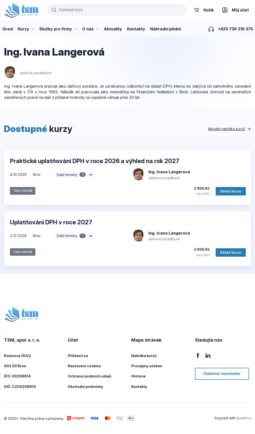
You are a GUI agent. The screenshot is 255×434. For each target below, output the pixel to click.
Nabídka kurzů (144, 356)
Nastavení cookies (84, 366)
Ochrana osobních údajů (89, 376)
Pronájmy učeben (146, 366)
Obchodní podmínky (85, 386)
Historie (138, 376)
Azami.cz (244, 418)
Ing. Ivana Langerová (169, 171)
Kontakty (139, 386)
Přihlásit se (78, 356)
